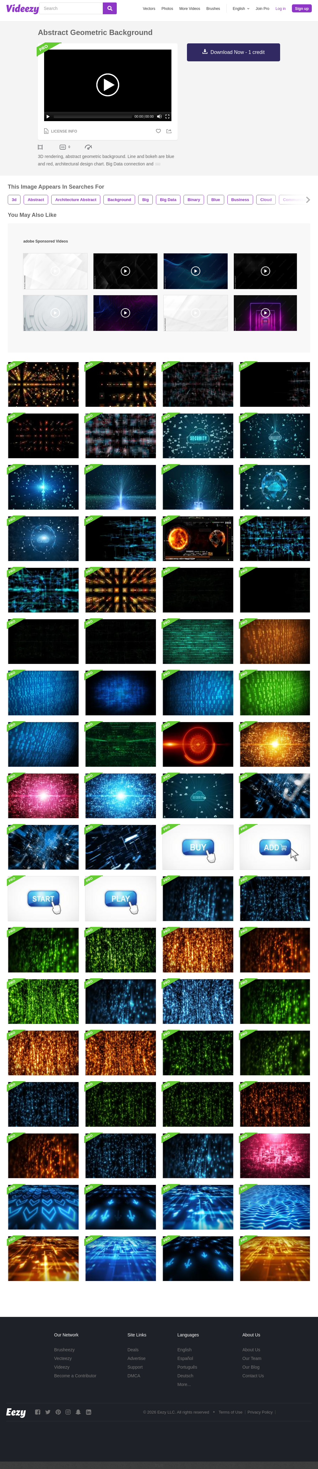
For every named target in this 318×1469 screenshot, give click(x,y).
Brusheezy (64, 1349)
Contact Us (253, 1375)
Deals (133, 1349)
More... (184, 1384)
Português (187, 1367)
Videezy (62, 1367)
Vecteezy (63, 1358)
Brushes (213, 9)
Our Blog (250, 1367)
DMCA (133, 1375)
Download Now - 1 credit (238, 52)
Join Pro (262, 9)
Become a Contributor (75, 1375)
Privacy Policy (260, 1412)
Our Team (251, 1358)
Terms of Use (231, 1412)
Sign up (302, 9)
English (184, 1349)
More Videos (189, 9)
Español (185, 1358)
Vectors (149, 9)
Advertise (136, 1358)
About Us (251, 1349)
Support (135, 1367)
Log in (280, 9)
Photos (167, 9)
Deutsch (185, 1375)
